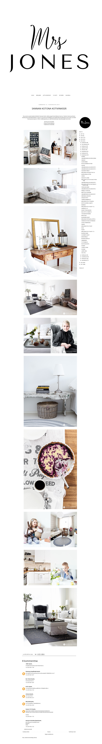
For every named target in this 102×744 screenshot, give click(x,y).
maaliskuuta (84, 256)
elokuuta (84, 149)
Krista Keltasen (56, 116)
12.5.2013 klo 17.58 (30, 667)
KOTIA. (27, 686)
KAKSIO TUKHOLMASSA (86, 210)
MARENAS (83, 205)
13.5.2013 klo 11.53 (30, 716)
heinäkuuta (84, 151)
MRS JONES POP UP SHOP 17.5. (87, 206)
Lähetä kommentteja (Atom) (31, 737)
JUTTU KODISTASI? (47, 95)
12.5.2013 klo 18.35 (30, 682)
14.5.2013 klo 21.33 (30, 726)
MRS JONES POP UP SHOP (86, 226)
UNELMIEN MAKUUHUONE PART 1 (88, 194)
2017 (82, 134)
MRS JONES (38, 95)
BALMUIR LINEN (84, 233)
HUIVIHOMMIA (84, 161)
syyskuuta (84, 148)
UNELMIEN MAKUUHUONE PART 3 (88, 182)
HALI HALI (83, 252)
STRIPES (83, 176)
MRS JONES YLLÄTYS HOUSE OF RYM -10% (89, 180)
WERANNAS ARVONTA (86, 196)
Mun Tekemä (28, 679)
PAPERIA (83, 156)
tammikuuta (84, 260)
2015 (82, 137)
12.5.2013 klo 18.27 (30, 675)
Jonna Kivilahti (50, 121)
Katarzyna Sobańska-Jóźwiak (32, 720)
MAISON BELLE (84, 236)
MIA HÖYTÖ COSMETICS (86, 212)
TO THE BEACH (84, 242)
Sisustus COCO (29, 709)
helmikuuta (84, 258)
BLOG (33, 95)
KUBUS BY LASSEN (85, 178)
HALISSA (83, 165)
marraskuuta (84, 144)
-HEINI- (27, 664)
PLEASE (82, 229)
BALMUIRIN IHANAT (85, 217)
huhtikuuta (84, 255)
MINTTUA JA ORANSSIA (86, 192)
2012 (82, 262)
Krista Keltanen (50, 123)
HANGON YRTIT (84, 197)
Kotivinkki (52, 124)
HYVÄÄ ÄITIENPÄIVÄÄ (86, 222)
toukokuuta (84, 155)
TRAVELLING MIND (85, 187)
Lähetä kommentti (28, 729)
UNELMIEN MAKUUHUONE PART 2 (88, 189)
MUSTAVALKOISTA (85, 244)
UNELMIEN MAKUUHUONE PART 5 (88, 167)
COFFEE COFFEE (84, 247)
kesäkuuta (84, 153)
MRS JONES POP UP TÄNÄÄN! (87, 201)
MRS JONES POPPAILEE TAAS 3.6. (88, 172)
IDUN (82, 228)
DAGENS (83, 245)
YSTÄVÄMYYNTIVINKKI (86, 213)
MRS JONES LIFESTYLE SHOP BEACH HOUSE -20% (88, 185)
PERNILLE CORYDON (85, 190)
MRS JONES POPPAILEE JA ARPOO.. (88, 219)
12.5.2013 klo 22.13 (30, 697)
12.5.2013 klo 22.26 (30, 705)
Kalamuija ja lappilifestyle (31, 671)
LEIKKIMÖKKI (84, 240)
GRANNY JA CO (84, 208)
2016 (82, 135)
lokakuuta (84, 146)
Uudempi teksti (26, 731)
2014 (82, 139)
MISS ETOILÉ (83, 215)
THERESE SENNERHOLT (86, 199)
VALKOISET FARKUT (85, 170)
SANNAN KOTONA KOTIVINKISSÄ (88, 220)
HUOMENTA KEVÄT (85, 235)
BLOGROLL (68, 95)
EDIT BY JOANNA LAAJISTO (87, 203)
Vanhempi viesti (72, 731)
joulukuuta (84, 142)
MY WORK (61, 95)
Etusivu (48, 731)
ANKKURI (83, 160)
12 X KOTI (55, 95)
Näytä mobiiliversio (49, 734)
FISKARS (83, 224)
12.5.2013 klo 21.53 (30, 690)
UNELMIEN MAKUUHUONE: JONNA (88, 158)
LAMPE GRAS (84, 251)
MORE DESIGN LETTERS (86, 174)
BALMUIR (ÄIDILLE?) (85, 238)
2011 (82, 264)
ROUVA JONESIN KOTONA (86, 163)
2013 (82, 141)
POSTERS (83, 249)
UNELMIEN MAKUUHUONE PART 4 (88, 169)
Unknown (28, 694)
